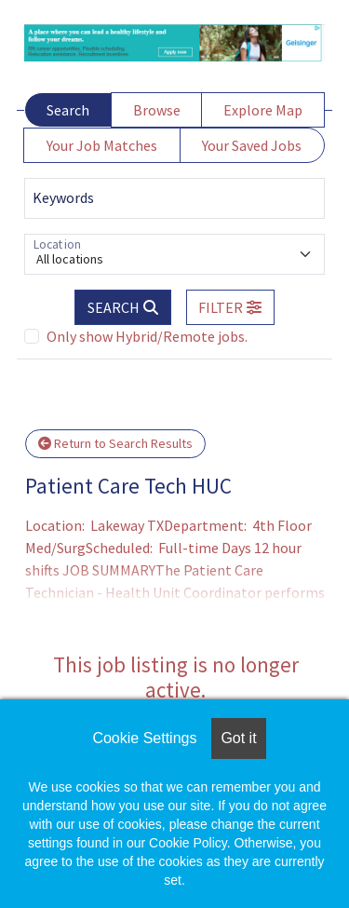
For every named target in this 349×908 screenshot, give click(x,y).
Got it (238, 738)
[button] (230, 307)
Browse (157, 110)
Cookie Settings (144, 738)
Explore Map (262, 110)
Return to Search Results (115, 443)
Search (68, 110)
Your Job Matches (102, 145)
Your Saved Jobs (252, 145)
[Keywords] (174, 198)
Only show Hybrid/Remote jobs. (147, 336)
